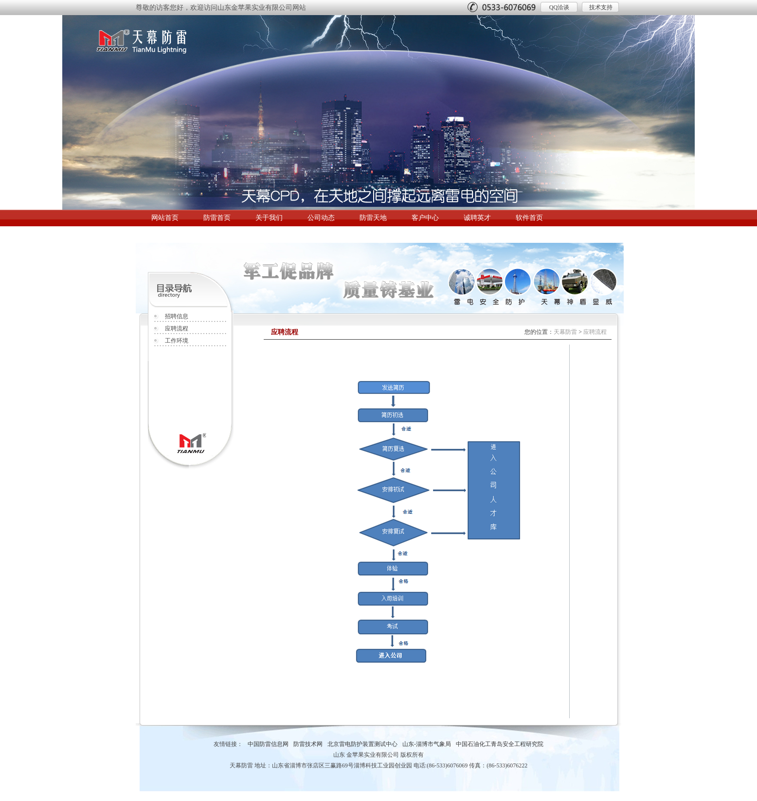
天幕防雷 (565, 331)
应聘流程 (176, 328)
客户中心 (425, 217)
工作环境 (176, 340)
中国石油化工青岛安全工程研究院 (499, 744)
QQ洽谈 (559, 7)
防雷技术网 (308, 744)
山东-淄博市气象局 (426, 744)
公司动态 (321, 217)
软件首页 (529, 217)
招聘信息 (176, 316)
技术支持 (601, 7)
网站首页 (165, 217)
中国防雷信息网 (268, 744)
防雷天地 (373, 217)
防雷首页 (217, 217)
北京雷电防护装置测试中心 (362, 744)
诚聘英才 (477, 217)
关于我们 (269, 217)
